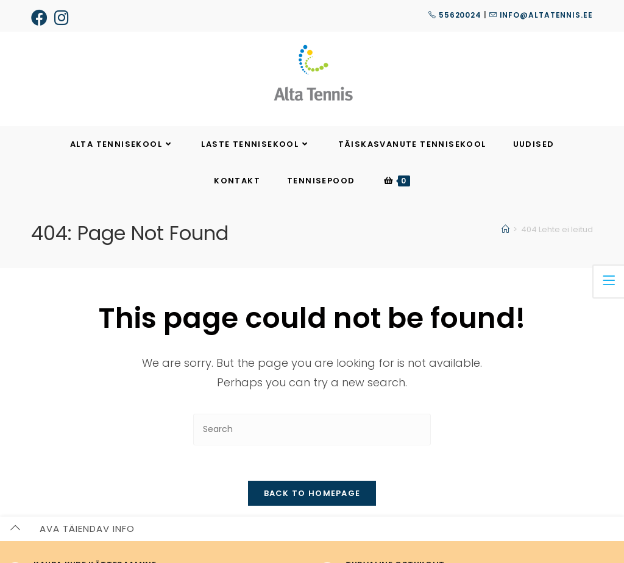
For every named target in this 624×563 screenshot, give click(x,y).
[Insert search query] (312, 429)
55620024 (454, 15)
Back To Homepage (312, 495)
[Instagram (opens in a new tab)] (62, 17)
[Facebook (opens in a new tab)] (41, 17)
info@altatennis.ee (541, 15)
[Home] (505, 229)
